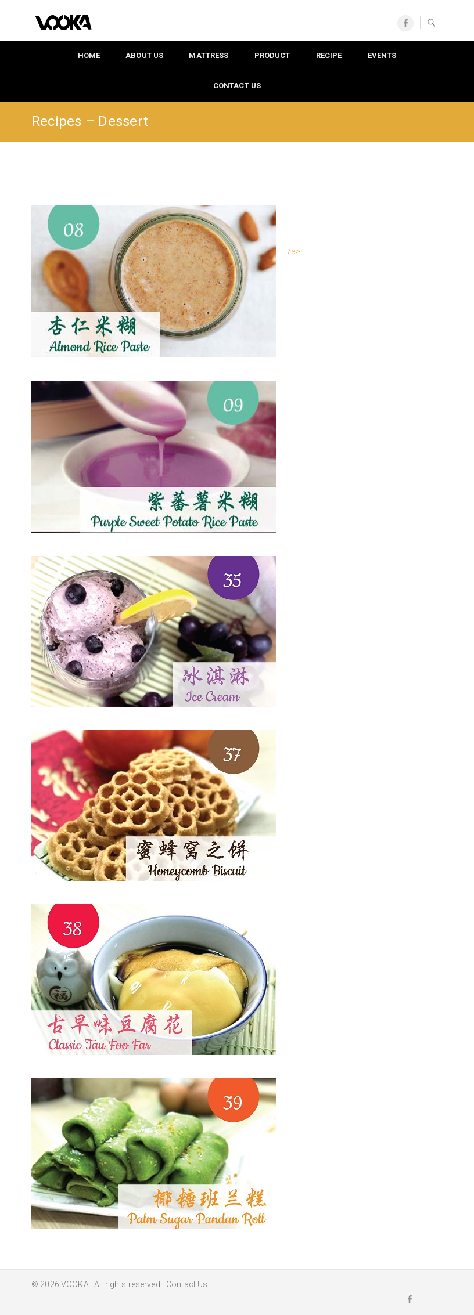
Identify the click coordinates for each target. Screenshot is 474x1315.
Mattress (208, 55)
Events (382, 55)
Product (272, 55)
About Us (144, 55)
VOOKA (76, 1284)
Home (89, 55)
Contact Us (237, 85)
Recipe (329, 55)
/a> (294, 251)
